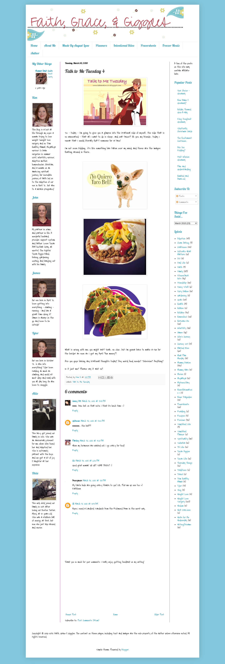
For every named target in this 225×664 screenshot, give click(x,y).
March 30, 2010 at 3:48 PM (93, 401)
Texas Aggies (183, 451)
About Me (50, 45)
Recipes (181, 416)
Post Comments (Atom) (88, 620)
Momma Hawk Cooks (43, 71)
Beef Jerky (50, 75)
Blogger (125, 649)
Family (180, 271)
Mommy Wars (182, 370)
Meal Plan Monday (181, 357)
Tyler (179, 486)
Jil (73, 504)
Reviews (181, 420)
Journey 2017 (182, 344)
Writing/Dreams (184, 524)
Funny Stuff (183, 287)
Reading (181, 411)
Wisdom (180, 506)
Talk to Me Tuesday (81, 381)
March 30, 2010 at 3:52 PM (93, 421)
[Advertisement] (114, 588)
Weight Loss (182, 494)
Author (35, 53)
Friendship (182, 283)
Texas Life (182, 458)
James (180, 332)
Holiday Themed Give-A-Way (184, 111)
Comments (182, 202)
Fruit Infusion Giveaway (183, 158)
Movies (180, 374)
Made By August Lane (75, 45)
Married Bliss (183, 348)
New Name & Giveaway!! (182, 101)
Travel (180, 474)
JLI (73, 460)
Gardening (182, 295)
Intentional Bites (123, 45)
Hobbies (180, 308)
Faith (179, 267)
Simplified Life (184, 424)
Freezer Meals (170, 45)
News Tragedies (184, 397)
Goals (179, 300)
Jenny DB (76, 401)
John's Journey (183, 336)
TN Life (180, 447)
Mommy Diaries (184, 362)
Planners (101, 45)
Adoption (181, 238)
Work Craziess (183, 510)
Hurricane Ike (183, 321)
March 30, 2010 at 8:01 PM (94, 480)
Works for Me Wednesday (183, 519)
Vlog (179, 490)
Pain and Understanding (184, 168)
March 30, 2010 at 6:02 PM (87, 460)
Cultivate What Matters (184, 253)
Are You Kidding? (181, 149)
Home (34, 45)
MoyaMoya (181, 378)
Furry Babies (183, 291)
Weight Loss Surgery (182, 500)
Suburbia (181, 443)
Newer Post (71, 614)
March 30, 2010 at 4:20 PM (91, 441)
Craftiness (182, 247)
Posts (180, 196)
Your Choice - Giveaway (183, 92)
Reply (75, 410)
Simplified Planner (181, 433)
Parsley (75, 441)
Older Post (159, 614)
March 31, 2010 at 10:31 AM (86, 504)
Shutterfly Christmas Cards (184, 130)
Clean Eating (183, 243)
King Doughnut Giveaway (184, 120)
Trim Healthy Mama (183, 480)
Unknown (76, 421)
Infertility (181, 328)
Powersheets (148, 45)
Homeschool (182, 317)
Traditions (181, 470)
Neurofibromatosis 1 (184, 391)
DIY (178, 258)
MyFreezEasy (183, 382)
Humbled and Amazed (182, 177)
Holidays (180, 312)
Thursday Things (184, 463)
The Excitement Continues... (184, 139)
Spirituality (182, 438)
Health (180, 304)
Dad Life (181, 263)
